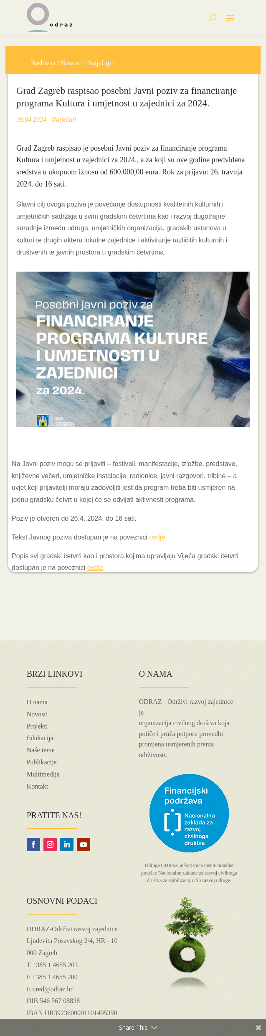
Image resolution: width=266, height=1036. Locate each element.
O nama (37, 702)
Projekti (37, 726)
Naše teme (41, 750)
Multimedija (43, 774)
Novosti (71, 62)
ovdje (95, 567)
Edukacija (40, 737)
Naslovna (42, 62)
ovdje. (158, 537)
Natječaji (99, 62)
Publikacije (42, 762)
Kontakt (37, 786)
